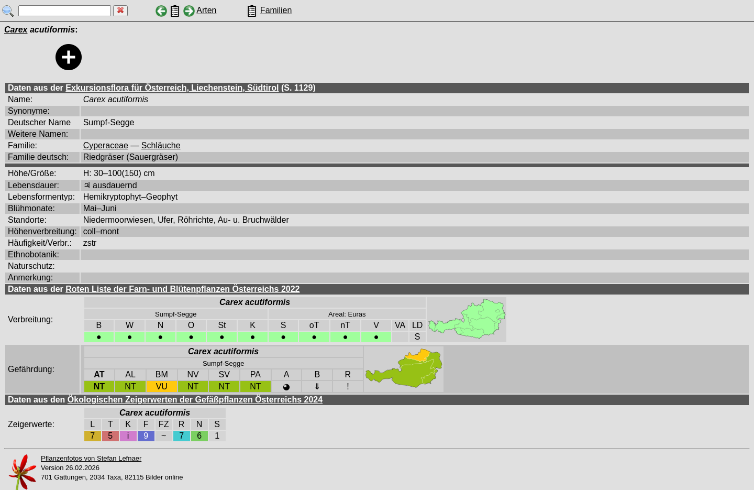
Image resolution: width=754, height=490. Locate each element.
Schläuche (161, 145)
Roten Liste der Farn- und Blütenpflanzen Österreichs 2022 (182, 289)
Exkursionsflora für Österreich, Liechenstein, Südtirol (172, 87)
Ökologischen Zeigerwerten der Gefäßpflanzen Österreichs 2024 (195, 399)
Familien (276, 10)
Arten (206, 10)
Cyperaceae (105, 145)
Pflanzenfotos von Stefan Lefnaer (91, 458)
